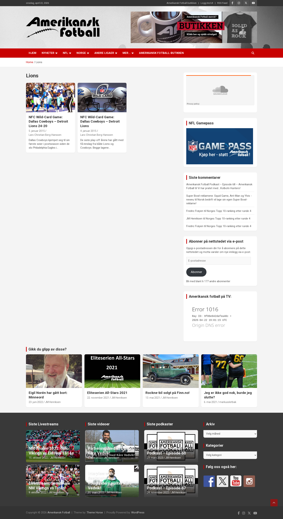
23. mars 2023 (155, 457)
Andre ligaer (104, 53)
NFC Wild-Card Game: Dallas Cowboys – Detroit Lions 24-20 (48, 121)
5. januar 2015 (37, 130)
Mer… (126, 53)
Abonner (196, 272)
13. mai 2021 (152, 397)
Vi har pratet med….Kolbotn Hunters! (219, 188)
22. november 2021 (98, 397)
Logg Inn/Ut (207, 3)
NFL (65, 53)
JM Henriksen (53, 402)
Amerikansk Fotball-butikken (182, 3)
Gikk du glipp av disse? (48, 349)
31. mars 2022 (96, 492)
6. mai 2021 (210, 402)
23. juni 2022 (36, 402)
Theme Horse (95, 512)
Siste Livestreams (43, 424)
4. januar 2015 (88, 130)
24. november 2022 (158, 492)
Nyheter (48, 53)
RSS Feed (222, 3)
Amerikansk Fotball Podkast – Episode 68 (166, 450)
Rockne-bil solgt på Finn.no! (167, 393)
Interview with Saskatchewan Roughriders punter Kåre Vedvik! (110, 480)
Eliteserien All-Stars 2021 (107, 393)
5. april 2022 (95, 457)
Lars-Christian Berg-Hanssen (45, 134)
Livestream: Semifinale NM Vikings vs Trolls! (49, 485)
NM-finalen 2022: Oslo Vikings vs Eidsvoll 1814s (51, 450)
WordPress (137, 512)
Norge (81, 53)
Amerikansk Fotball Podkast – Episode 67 (166, 485)
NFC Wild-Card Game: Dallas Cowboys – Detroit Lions (100, 121)
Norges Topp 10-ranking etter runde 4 (229, 211)
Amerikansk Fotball (58, 512)
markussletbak (227, 402)
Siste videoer (99, 424)
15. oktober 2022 (38, 457)
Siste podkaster (160, 424)
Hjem (32, 53)
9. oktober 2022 (37, 492)
